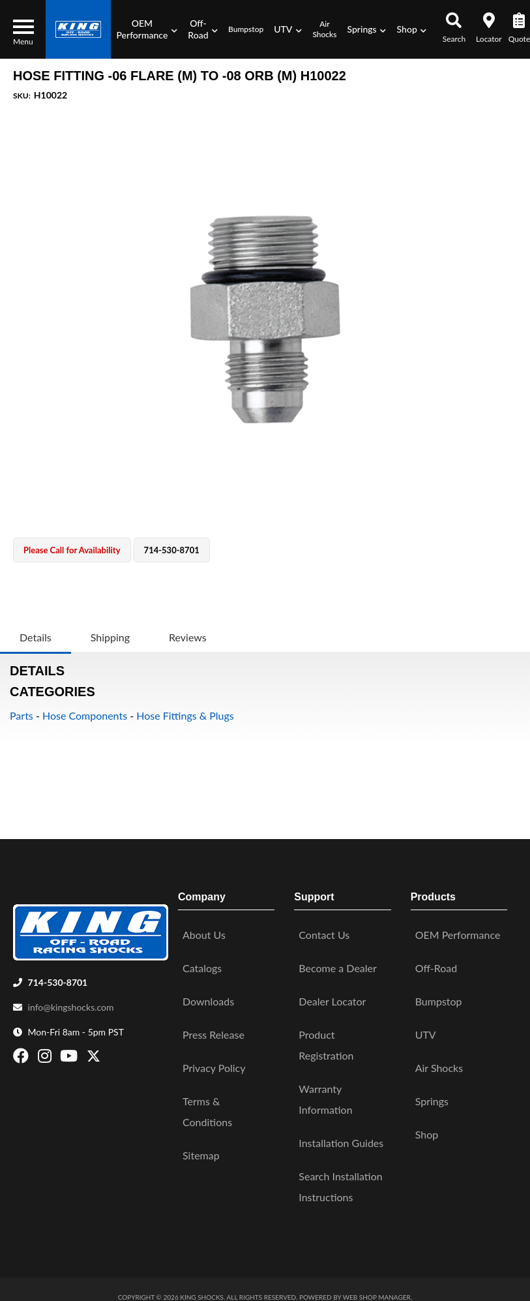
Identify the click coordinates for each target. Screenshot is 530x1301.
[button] (147, 29)
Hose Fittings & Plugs (185, 715)
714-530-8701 (58, 977)
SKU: (22, 95)
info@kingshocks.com (71, 1002)
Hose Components (84, 715)
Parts (21, 715)
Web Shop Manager (377, 1292)
